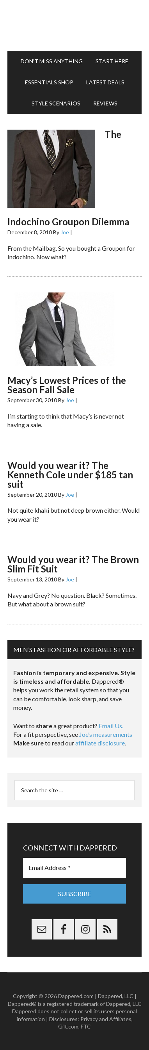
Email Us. (111, 725)
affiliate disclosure (100, 743)
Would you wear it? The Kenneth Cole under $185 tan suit (70, 475)
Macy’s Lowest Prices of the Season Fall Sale (66, 384)
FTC (86, 1026)
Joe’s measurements (105, 734)
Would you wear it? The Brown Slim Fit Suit (73, 564)
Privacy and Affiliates (105, 1019)
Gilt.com (68, 1026)
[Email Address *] (74, 867)
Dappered (74, 25)
